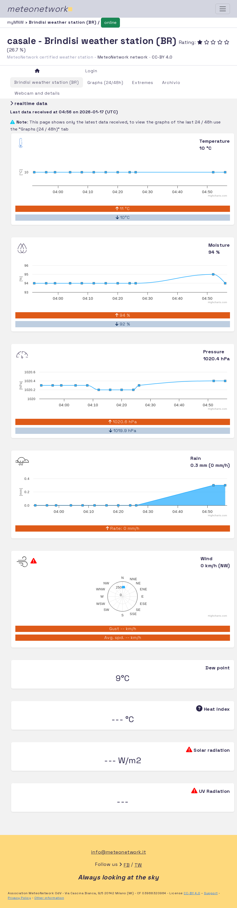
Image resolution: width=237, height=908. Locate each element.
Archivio (171, 82)
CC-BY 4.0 (162, 57)
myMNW (16, 22)
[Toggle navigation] (222, 9)
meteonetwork (40, 9)
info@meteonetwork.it (118, 852)
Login (91, 71)
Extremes (142, 82)
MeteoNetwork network (123, 57)
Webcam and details (37, 93)
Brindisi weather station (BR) (46, 82)
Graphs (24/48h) (105, 82)
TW (138, 865)
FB (127, 865)
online (110, 22)
